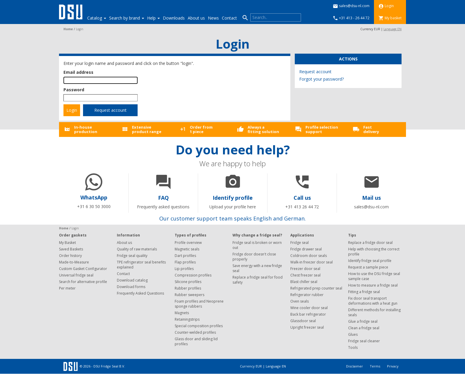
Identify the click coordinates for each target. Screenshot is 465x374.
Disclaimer (355, 366)
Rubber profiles (188, 288)
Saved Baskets (71, 249)
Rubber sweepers (189, 294)
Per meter (67, 288)
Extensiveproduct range (146, 129)
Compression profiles (193, 275)
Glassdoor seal (303, 320)
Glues (353, 334)
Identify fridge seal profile (369, 260)
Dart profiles (185, 255)
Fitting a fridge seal (364, 291)
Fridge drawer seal (306, 249)
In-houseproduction (85, 129)
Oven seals (299, 301)
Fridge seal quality (132, 255)
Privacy (393, 366)
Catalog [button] (96, 18)
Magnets (182, 312)
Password (73, 89)
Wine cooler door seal (309, 307)
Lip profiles (184, 268)
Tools (353, 347)
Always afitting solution (263, 129)
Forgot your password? (321, 79)
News (213, 18)
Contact (229, 18)
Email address (78, 72)
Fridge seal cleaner (364, 340)
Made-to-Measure (74, 262)
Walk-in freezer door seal (311, 262)
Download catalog (132, 280)
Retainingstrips (187, 319)
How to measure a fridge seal (373, 285)
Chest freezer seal (305, 275)
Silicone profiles (188, 281)
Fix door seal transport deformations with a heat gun (372, 301)
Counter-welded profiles (195, 332)
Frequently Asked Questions (140, 293)
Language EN (392, 29)
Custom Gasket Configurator (83, 268)
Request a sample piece (368, 267)
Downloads (174, 18)
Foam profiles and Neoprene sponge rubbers (199, 304)
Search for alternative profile (83, 281)
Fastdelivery (371, 129)
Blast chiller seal (303, 281)
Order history (70, 255)
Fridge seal (299, 242)
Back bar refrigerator (308, 314)
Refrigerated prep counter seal (316, 288)
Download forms (131, 286)
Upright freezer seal (307, 327)
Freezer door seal (305, 268)
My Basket (67, 242)
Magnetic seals (187, 249)
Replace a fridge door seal (370, 242)
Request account (110, 110)
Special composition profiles (199, 325)
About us (196, 18)
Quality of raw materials (137, 249)
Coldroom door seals (308, 255)
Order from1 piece (201, 129)
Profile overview (188, 242)
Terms (375, 366)
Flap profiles (185, 262)
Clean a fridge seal (363, 327)
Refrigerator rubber (307, 294)
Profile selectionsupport (321, 129)
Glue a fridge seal (363, 321)
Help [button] (153, 18)
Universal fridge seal (76, 275)
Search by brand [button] (126, 18)
